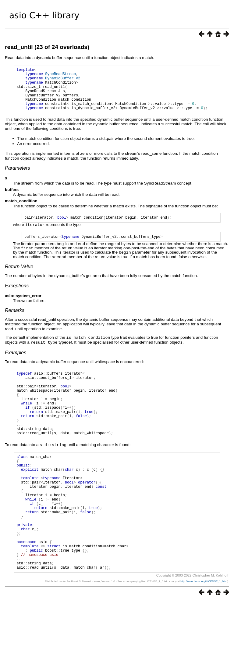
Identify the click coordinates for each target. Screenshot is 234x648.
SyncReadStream (60, 75)
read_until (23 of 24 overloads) (47, 47)
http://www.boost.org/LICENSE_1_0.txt (203, 628)
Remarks (14, 319)
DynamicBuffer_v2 (62, 80)
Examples (15, 361)
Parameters (17, 177)
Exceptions (17, 295)
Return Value (19, 276)
